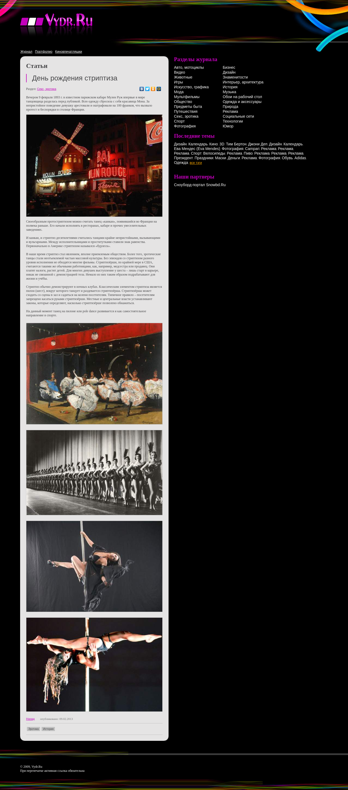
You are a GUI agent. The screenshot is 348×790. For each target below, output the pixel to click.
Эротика (33, 728)
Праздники (204, 158)
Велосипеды (214, 153)
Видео (179, 72)
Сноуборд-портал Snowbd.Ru (200, 185)
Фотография (185, 126)
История (48, 728)
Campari (252, 148)
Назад (30, 718)
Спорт (179, 121)
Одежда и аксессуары (242, 101)
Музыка (229, 92)
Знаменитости (235, 77)
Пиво (248, 153)
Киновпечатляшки (68, 52)
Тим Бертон (236, 144)
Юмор (228, 126)
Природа (230, 106)
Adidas (300, 158)
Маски (220, 158)
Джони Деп (258, 144)
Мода (179, 92)
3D (221, 144)
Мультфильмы (187, 97)
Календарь (198, 144)
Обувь (287, 158)
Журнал (26, 52)
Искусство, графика (191, 87)
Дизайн (229, 72)
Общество (183, 101)
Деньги (234, 158)
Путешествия (185, 111)
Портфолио (43, 52)
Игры (178, 82)
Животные (183, 77)
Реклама (230, 111)
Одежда (181, 162)
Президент (183, 158)
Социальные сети (238, 116)
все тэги (196, 163)
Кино (213, 144)
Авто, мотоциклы (189, 67)
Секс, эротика (46, 88)
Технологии (233, 121)
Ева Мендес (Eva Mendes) (197, 148)
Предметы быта (188, 106)
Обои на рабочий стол (242, 97)
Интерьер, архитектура (243, 82)
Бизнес (229, 67)
